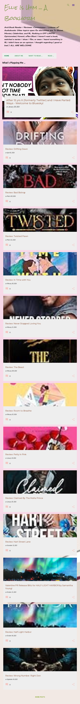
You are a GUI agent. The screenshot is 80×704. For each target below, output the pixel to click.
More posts (40, 697)
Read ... (51, 56)
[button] (72, 112)
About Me (19, 56)
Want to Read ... (35, 56)
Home (6, 56)
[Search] (68, 5)
